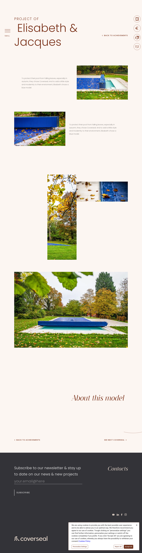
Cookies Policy (84, 541)
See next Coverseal (115, 440)
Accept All (128, 547)
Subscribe (23, 493)
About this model (97, 398)
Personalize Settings (80, 547)
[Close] (136, 525)
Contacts (117, 468)
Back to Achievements (115, 35)
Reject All (118, 547)
